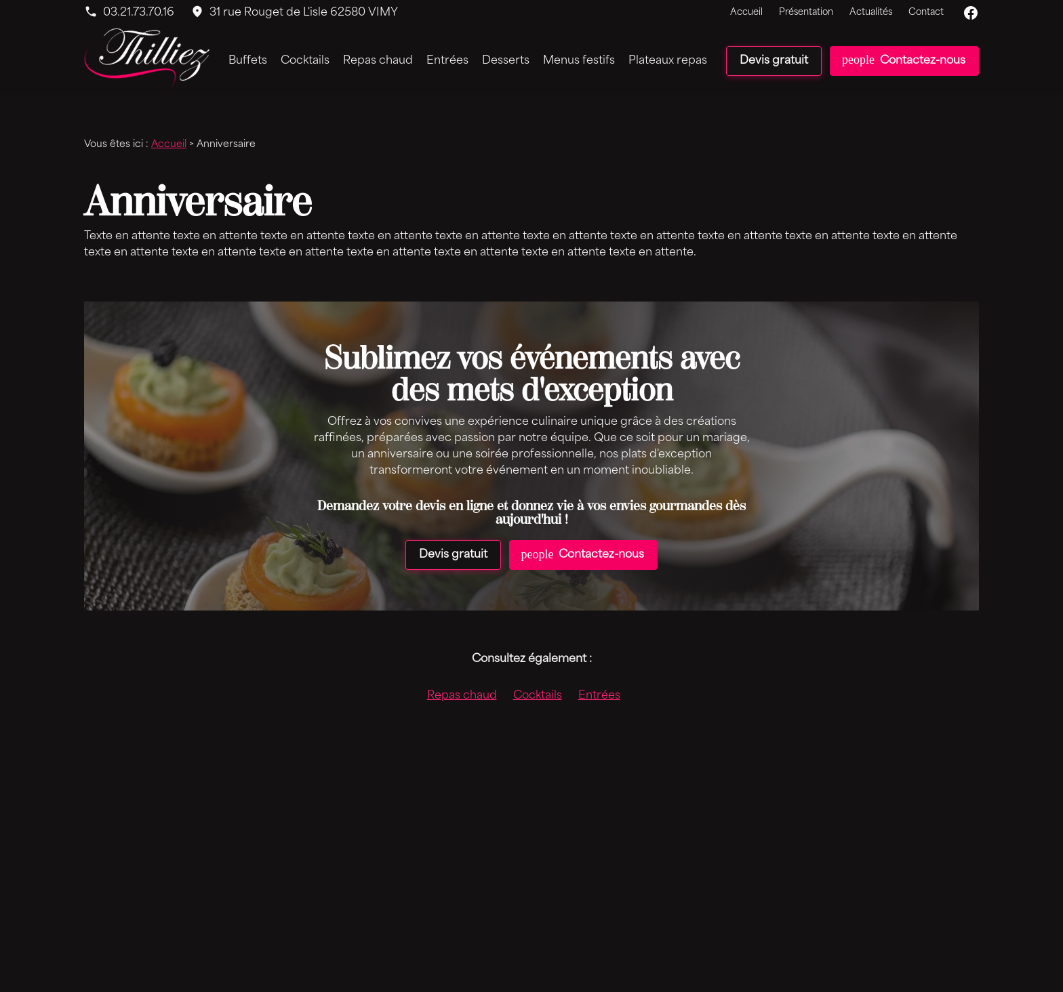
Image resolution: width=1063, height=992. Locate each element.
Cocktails (305, 61)
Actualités (870, 12)
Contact (926, 12)
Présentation (806, 12)
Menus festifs (579, 61)
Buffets (247, 61)
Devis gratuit (774, 61)
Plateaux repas (667, 61)
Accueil (746, 12)
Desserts (505, 61)
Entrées (447, 61)
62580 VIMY (303, 12)
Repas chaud (378, 61)
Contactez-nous (903, 59)
